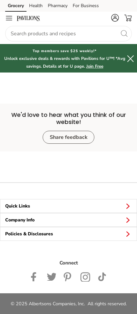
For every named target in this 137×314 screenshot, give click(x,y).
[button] (115, 18)
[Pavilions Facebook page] (35, 276)
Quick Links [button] (68, 206)
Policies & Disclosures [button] (68, 233)
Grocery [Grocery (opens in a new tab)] (16, 6)
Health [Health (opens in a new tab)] (36, 6)
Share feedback (69, 137)
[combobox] (68, 33)
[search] (124, 33)
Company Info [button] (68, 220)
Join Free (94, 66)
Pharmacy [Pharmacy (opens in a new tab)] (58, 6)
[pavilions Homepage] (28, 18)
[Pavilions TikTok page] (102, 276)
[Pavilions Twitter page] (51, 276)
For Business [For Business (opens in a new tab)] (86, 6)
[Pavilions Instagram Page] (85, 276)
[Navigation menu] (9, 18)
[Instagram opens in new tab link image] (68, 276)
